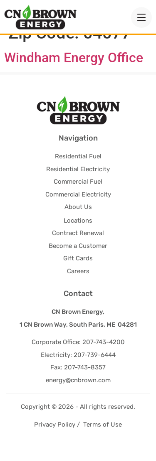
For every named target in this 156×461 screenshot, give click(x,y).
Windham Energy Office (73, 73)
